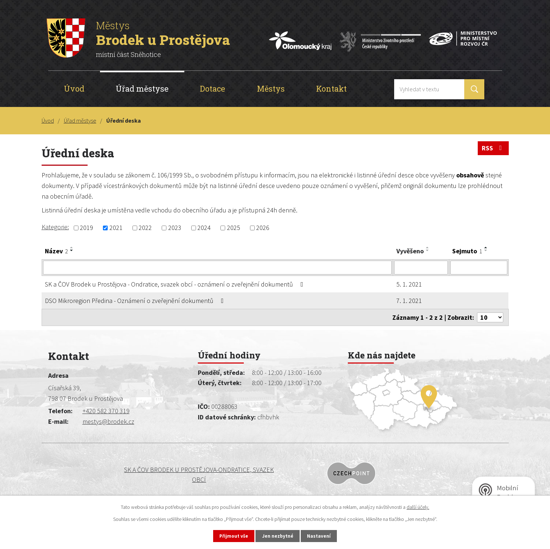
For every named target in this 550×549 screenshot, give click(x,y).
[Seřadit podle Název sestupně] (72, 250)
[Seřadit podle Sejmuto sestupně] (486, 250)
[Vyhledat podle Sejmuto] (478, 267)
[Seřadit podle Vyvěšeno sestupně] (428, 250)
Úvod (74, 88)
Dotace (212, 88)
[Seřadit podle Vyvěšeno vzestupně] (428, 247)
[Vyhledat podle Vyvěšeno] (421, 267)
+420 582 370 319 (106, 411)
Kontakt (331, 88)
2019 (86, 228)
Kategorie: (55, 227)
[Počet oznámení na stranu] (490, 317)
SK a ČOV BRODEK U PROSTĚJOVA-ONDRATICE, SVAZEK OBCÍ (102, 475)
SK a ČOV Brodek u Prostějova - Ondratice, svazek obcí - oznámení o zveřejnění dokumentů (175, 284)
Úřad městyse (142, 88)
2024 (204, 228)
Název (56, 251)
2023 (174, 228)
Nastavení (323, 535)
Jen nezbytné (278, 535)
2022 (145, 228)
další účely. (418, 506)
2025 (233, 228)
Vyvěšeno (410, 251)
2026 (262, 228)
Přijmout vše (230, 535)
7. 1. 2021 (409, 300)
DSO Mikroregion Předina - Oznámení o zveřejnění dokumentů (136, 300)
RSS (493, 149)
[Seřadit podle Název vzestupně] (72, 247)
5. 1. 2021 (409, 284)
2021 (116, 228)
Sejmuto (467, 251)
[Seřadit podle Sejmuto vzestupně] (486, 247)
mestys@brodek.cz (108, 421)
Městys (271, 88)
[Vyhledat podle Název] (217, 267)
